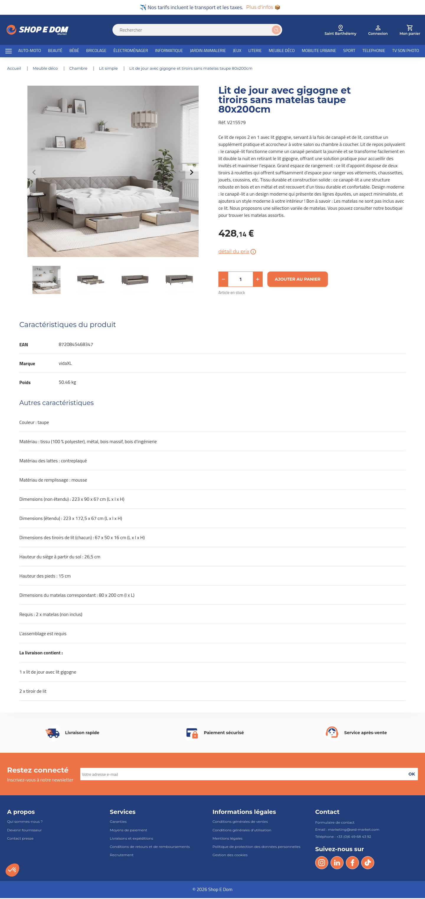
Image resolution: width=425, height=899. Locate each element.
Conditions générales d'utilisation (241, 831)
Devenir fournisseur (24, 831)
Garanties (118, 822)
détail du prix (237, 252)
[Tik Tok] (367, 863)
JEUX (237, 51)
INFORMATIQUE (169, 51)
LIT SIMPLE (114, 69)
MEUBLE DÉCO (282, 51)
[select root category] (341, 31)
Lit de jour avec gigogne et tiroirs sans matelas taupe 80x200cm (201, 69)
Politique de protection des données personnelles (256, 847)
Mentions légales (227, 839)
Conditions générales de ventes (240, 822)
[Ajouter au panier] (297, 280)
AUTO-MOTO (29, 51)
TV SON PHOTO (405, 51)
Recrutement (121, 856)
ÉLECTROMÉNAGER (130, 51)
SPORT (349, 51)
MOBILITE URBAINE (319, 51)
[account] (378, 31)
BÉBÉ (74, 51)
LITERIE (255, 51)
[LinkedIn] (337, 863)
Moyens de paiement (128, 831)
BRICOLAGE (96, 51)
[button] (223, 280)
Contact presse (20, 839)
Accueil (15, 69)
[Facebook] (352, 863)
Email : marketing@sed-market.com (347, 830)
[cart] (410, 31)
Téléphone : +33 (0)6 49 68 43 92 (343, 837)
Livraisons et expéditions (131, 839)
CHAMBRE (82, 69)
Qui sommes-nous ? (25, 822)
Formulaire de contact (334, 823)
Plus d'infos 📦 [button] (263, 7)
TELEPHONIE (373, 51)
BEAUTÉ (55, 51)
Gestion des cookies (230, 856)
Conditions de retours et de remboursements (150, 847)
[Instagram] (321, 863)
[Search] (201, 30)
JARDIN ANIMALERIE (208, 51)
